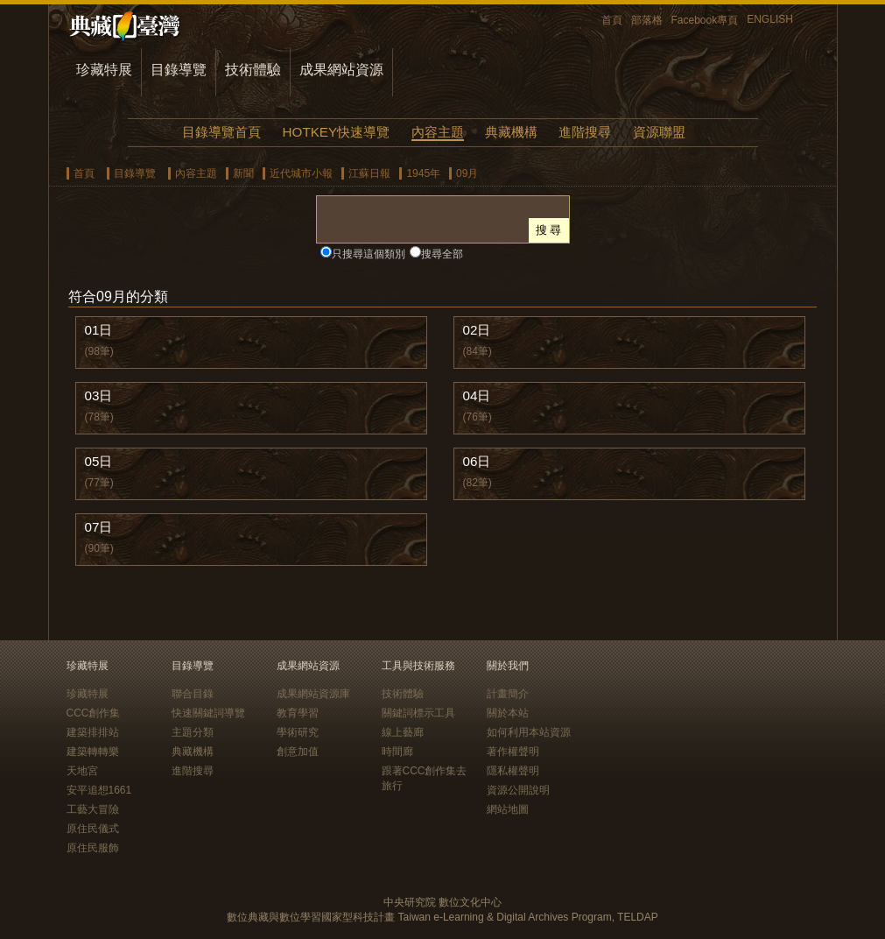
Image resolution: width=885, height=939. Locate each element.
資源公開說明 (518, 790)
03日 (99, 395)
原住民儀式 (93, 829)
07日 (99, 526)
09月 (467, 173)
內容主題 (437, 131)
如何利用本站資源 (529, 732)
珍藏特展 (104, 69)
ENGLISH (770, 19)
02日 (477, 329)
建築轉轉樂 (93, 751)
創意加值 (298, 751)
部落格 (647, 20)
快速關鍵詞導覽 (208, 713)
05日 (99, 461)
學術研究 (298, 732)
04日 (477, 395)
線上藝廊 (403, 732)
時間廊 (397, 751)
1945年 (423, 173)
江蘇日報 (369, 173)
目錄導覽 (179, 69)
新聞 (243, 173)
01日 (99, 329)
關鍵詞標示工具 (418, 713)
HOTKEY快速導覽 (336, 131)
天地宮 (82, 771)
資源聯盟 (659, 131)
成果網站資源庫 (313, 694)
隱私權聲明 (513, 771)
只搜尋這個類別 (368, 254)
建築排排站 (93, 732)
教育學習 (298, 713)
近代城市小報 (301, 173)
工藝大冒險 (93, 809)
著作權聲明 (513, 751)
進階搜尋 (584, 131)
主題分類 (193, 732)
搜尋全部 (442, 254)
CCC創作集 (94, 713)
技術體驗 (253, 69)
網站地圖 (508, 809)
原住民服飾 (93, 848)
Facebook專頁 (705, 20)
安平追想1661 (99, 790)
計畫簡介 (508, 694)
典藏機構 (511, 131)
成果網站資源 (341, 69)
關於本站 (508, 713)
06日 (477, 461)
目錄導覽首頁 (221, 131)
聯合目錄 (193, 694)
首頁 (611, 20)
